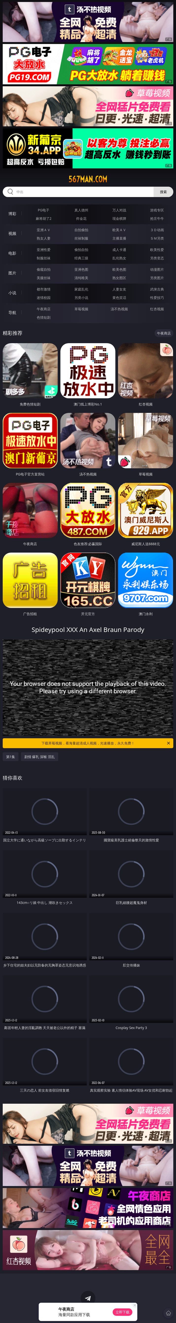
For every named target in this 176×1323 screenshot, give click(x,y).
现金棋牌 (119, 218)
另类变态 (157, 258)
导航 (12, 312)
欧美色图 (119, 269)
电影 (12, 253)
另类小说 (81, 297)
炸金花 (81, 218)
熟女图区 (119, 277)
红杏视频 (157, 309)
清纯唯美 (81, 277)
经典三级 (81, 258)
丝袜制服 (81, 238)
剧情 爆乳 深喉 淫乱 (39, 756)
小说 (12, 292)
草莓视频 (81, 309)
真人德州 (81, 210)
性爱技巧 (157, 297)
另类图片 (157, 277)
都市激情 (44, 289)
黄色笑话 (119, 297)
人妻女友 (119, 289)
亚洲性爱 (44, 249)
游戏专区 (157, 210)
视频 (12, 233)
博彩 (12, 213)
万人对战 (119, 210)
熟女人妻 (44, 238)
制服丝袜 (44, 258)
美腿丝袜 (44, 277)
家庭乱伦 (81, 289)
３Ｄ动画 (157, 229)
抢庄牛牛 (157, 218)
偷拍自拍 (81, 249)
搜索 (163, 191)
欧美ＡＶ (119, 229)
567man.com (88, 179)
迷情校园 (44, 297)
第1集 (10, 756)
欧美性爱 (157, 249)
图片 (12, 273)
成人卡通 (119, 249)
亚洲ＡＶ (44, 229)
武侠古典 (157, 289)
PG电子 (43, 210)
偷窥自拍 (44, 269)
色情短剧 (44, 317)
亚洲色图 (81, 269)
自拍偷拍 (81, 229)
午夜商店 (44, 309)
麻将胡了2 (44, 218)
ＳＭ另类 (157, 238)
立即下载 (122, 1312)
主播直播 (119, 238)
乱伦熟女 (119, 258)
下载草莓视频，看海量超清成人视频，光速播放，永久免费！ (106, 743)
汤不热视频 (119, 309)
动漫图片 (157, 269)
